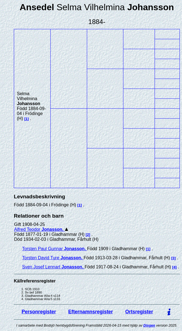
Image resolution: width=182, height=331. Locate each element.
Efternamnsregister (90, 311)
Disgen (149, 325)
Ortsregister (139, 311)
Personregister (39, 311)
